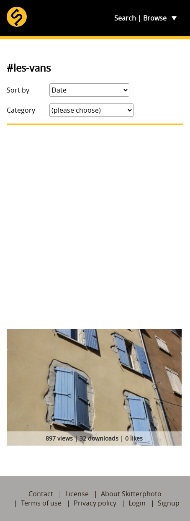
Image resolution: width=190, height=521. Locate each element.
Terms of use (41, 503)
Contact (40, 493)
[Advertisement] (95, 227)
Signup (169, 503)
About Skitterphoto (131, 493)
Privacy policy (95, 503)
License (77, 493)
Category (21, 110)
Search (125, 18)
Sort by (18, 90)
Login (137, 503)
